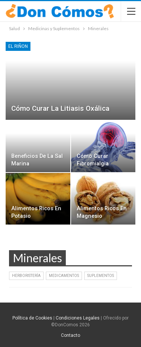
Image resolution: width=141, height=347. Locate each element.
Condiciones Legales (78, 318)
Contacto (70, 335)
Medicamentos (64, 276)
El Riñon (18, 46)
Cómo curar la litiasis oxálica (60, 108)
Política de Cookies (32, 318)
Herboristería (26, 276)
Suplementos (100, 276)
